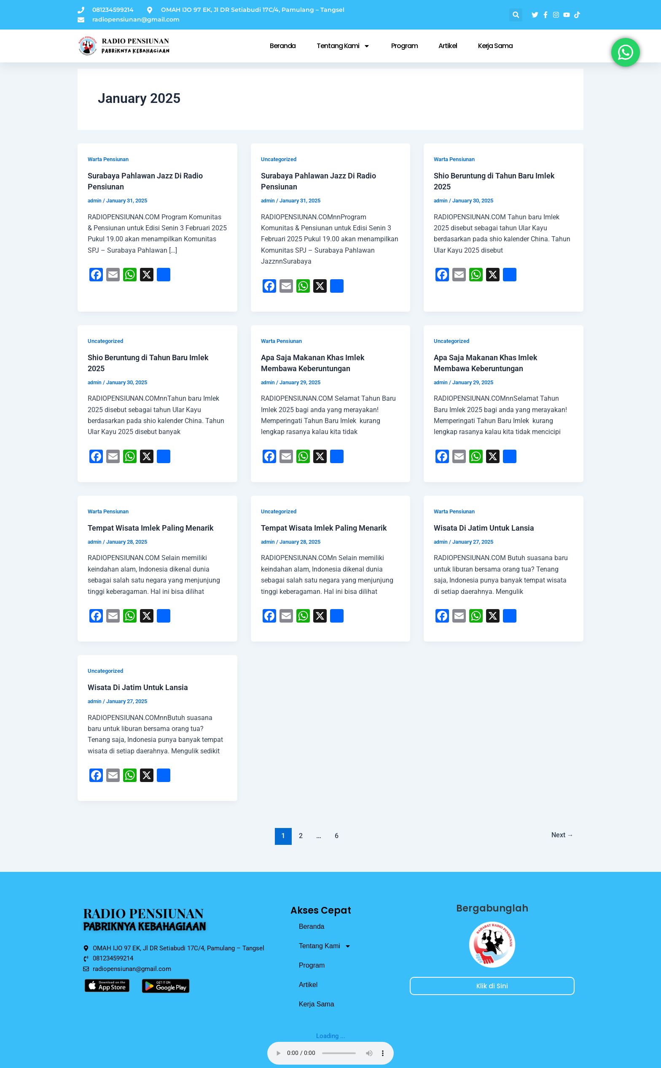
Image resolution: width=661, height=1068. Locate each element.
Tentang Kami (343, 46)
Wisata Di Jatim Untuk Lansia (489, 528)
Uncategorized (280, 159)
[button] (515, 15)
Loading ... (330, 1036)
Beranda (283, 46)
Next (560, 835)
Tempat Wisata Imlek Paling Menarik (157, 528)
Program (404, 46)
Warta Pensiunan (111, 159)
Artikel (447, 46)
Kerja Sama (495, 46)
